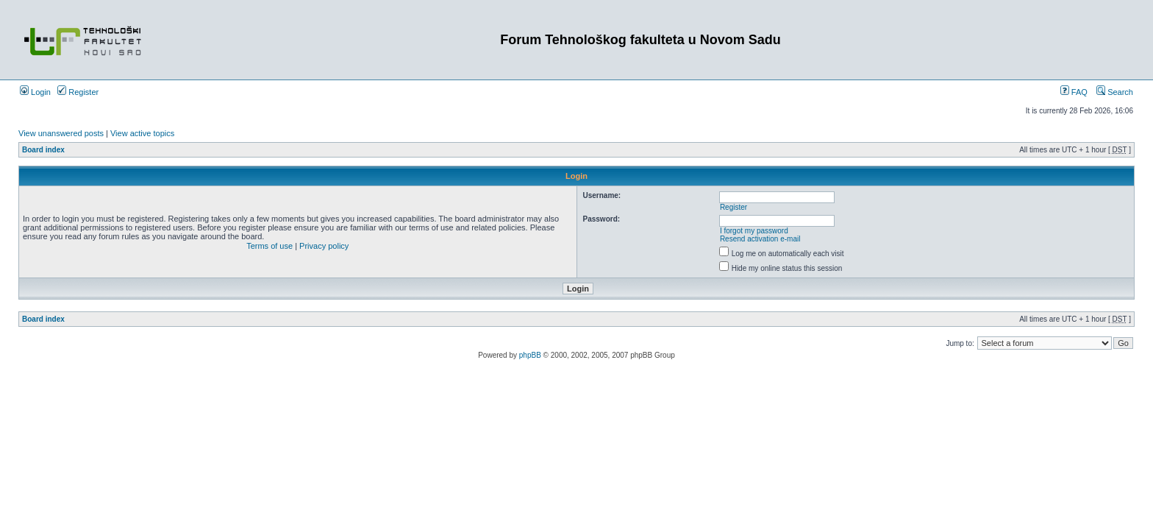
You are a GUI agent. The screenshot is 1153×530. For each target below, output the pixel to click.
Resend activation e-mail (760, 239)
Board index (43, 150)
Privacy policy (324, 245)
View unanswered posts (61, 133)
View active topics (142, 133)
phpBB (530, 355)
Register (78, 92)
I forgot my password (754, 231)
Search (1114, 92)
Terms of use (269, 245)
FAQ (1074, 92)
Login (35, 92)
